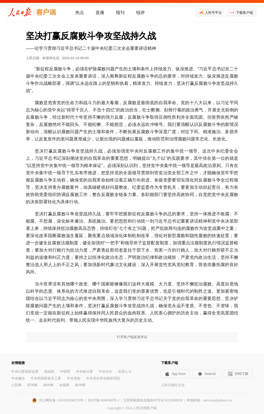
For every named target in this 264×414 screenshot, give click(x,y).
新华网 (80, 385)
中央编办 (18, 378)
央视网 (64, 385)
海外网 (48, 385)
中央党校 (73, 378)
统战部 (49, 371)
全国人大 (125, 371)
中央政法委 (84, 371)
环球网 (32, 385)
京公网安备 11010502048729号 (61, 400)
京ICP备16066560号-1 (103, 400)
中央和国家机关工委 (46, 378)
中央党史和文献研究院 (103, 378)
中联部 (65, 371)
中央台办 (105, 371)
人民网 (16, 385)
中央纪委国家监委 (24, 371)
